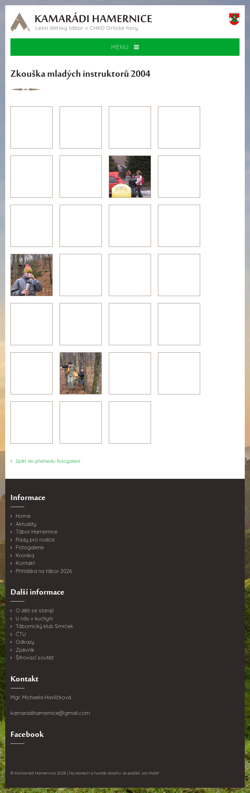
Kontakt (25, 563)
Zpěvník (25, 650)
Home (23, 516)
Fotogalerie (30, 547)
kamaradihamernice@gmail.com (50, 713)
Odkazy (25, 642)
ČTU (21, 634)
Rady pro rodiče (35, 539)
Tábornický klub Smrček (44, 626)
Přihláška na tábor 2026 (44, 571)
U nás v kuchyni (34, 618)
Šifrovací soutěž (35, 657)
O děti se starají (35, 610)
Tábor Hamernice (37, 531)
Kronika (25, 555)
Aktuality (26, 524)
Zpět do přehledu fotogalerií (45, 461)
